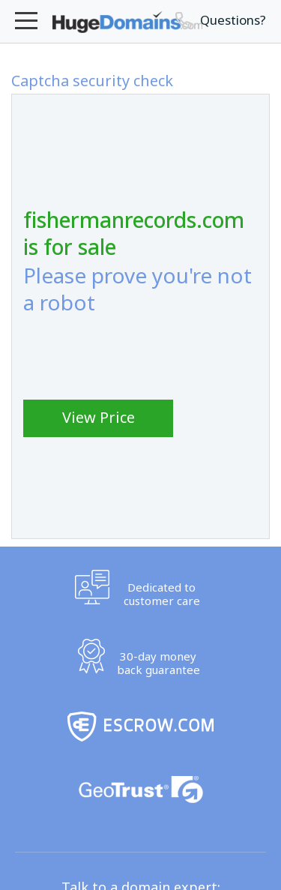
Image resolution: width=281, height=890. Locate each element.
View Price (98, 417)
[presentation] (137, 357)
